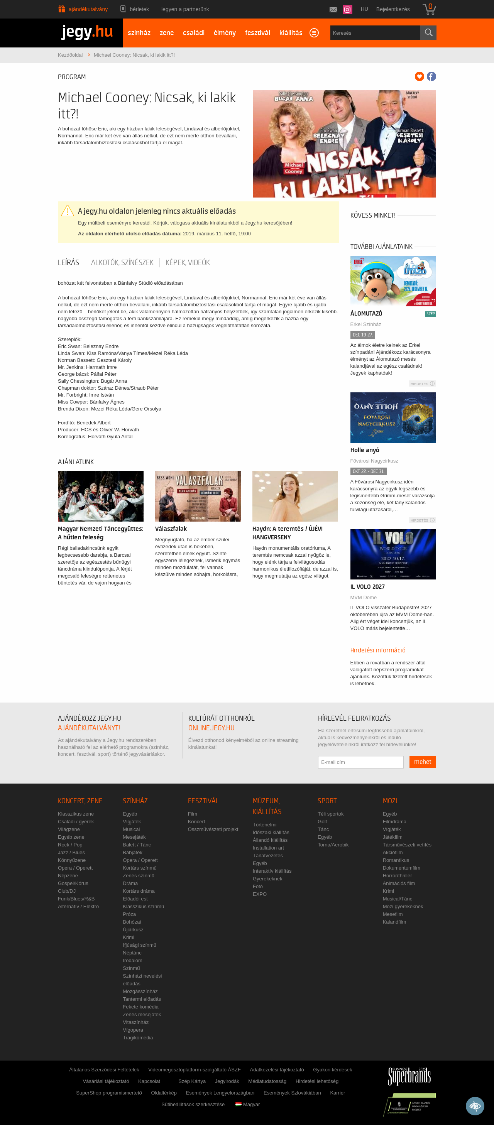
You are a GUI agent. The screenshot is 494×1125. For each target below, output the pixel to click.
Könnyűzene (72, 860)
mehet (422, 761)
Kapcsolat (149, 1081)
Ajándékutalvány (88, 9)
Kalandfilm (394, 922)
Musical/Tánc (398, 899)
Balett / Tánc (137, 845)
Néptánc (132, 953)
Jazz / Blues (71, 852)
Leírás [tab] (68, 262)
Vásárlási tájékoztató (106, 1081)
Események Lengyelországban (220, 1093)
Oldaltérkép (163, 1093)
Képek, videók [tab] (188, 262)
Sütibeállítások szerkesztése (193, 1104)
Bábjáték (132, 852)
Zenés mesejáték (142, 1014)
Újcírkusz (133, 929)
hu (364, 9)
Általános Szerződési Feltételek (104, 1070)
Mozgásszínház (140, 991)
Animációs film (399, 883)
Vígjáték (132, 821)
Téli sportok (330, 814)
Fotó (258, 886)
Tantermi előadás (142, 999)
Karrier (337, 1093)
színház (139, 33)
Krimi (128, 937)
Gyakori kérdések (332, 1070)
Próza (129, 914)
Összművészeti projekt (213, 829)
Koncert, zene (80, 801)
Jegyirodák (227, 1081)
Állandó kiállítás (270, 840)
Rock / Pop (70, 845)
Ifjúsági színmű (139, 945)
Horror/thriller (397, 875)
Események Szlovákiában (292, 1093)
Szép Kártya (192, 1081)
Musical (131, 829)
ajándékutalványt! (89, 728)
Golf (322, 821)
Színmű (131, 968)
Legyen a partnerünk (185, 9)
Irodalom (132, 960)
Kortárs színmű (139, 868)
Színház (135, 801)
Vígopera (133, 1030)
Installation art (268, 848)
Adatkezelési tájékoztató (277, 1070)
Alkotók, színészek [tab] (122, 262)
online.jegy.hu (211, 728)
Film (193, 814)
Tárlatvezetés (268, 855)
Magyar (247, 1104)
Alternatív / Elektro (78, 906)
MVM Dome (363, 597)
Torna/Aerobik (333, 845)
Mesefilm (393, 914)
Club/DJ (67, 891)
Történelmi (264, 825)
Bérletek (139, 9)
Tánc (323, 829)
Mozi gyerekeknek (403, 906)
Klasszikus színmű (143, 906)
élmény (225, 33)
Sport (327, 801)
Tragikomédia (138, 1038)
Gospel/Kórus (73, 883)
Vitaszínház (136, 1022)
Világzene (69, 829)
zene (167, 33)
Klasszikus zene (76, 814)
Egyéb (130, 814)
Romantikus (396, 860)
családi (194, 33)
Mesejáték (134, 837)
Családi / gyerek (76, 821)
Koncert (196, 821)
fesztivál (257, 33)
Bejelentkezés (393, 9)
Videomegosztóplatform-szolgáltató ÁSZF (194, 1070)
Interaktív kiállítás (272, 871)
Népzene (68, 875)
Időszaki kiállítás (271, 832)
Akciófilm (393, 852)
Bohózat (132, 922)
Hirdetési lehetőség (317, 1081)
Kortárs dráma (138, 891)
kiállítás (291, 33)
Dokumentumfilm (402, 868)
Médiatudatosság (267, 1081)
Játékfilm (393, 837)
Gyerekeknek (268, 879)
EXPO (260, 894)
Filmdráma (394, 821)
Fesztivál (203, 801)
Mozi (390, 801)
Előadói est (135, 899)
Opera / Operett (75, 868)
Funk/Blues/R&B (76, 899)
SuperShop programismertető (109, 1093)
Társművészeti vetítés (407, 845)
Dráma (130, 883)
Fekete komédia (141, 1007)
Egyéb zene (71, 837)
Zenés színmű (138, 875)
